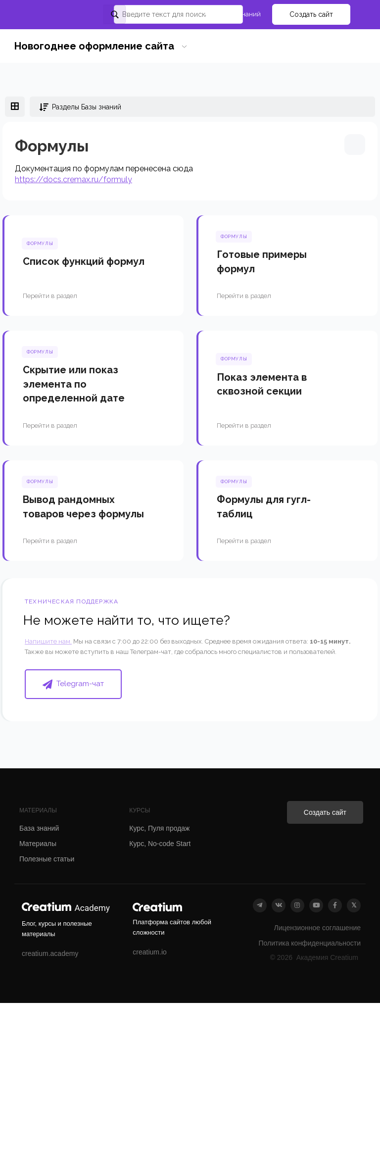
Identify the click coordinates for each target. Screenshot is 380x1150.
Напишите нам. (48, 641)
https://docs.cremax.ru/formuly (73, 179)
